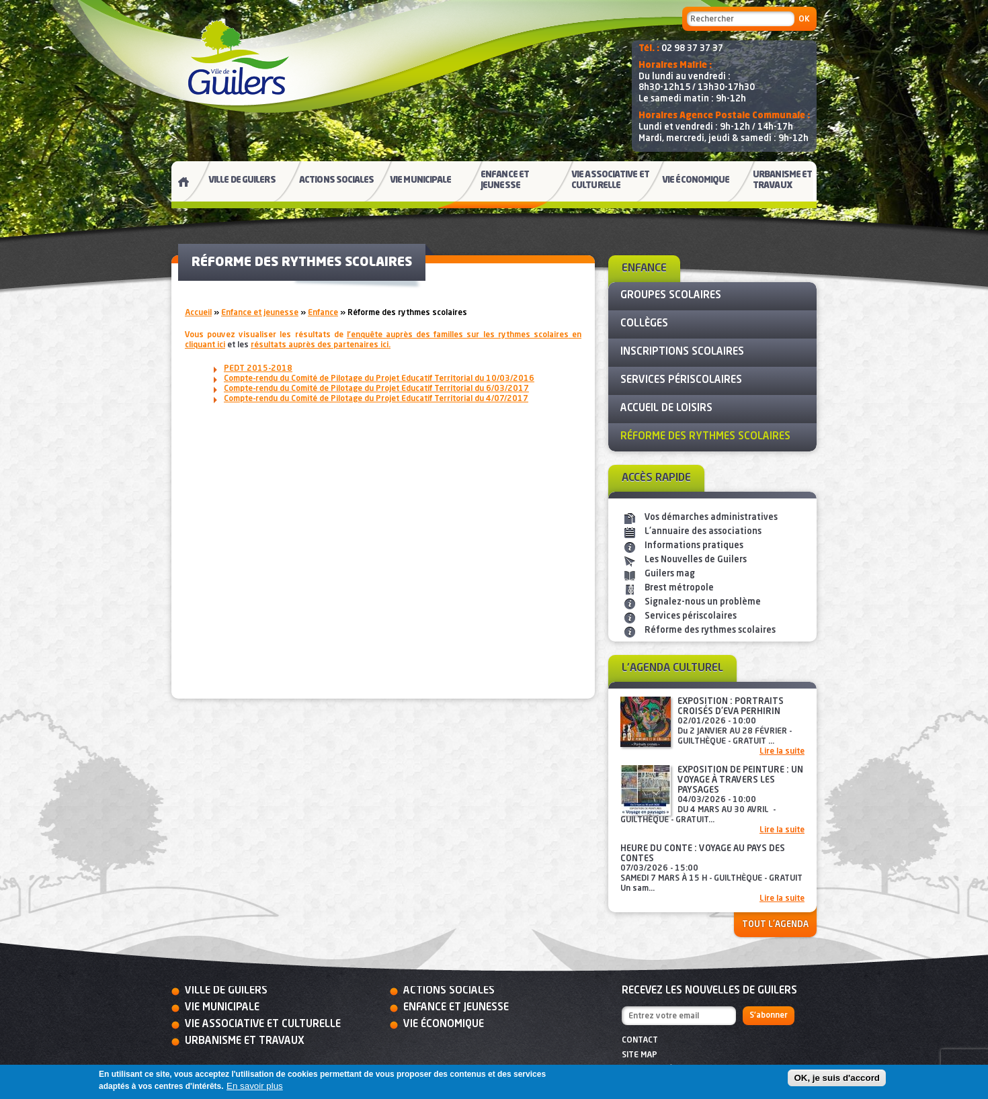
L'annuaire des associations (703, 531)
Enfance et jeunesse (259, 313)
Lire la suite (782, 752)
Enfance (323, 313)
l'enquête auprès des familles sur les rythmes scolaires (458, 335)
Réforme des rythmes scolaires (710, 630)
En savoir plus (255, 1086)
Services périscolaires (691, 616)
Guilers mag (670, 574)
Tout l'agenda (775, 924)
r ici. (320, 345)
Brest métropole (679, 588)
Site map (639, 1055)
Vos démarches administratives (711, 517)
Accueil (198, 313)
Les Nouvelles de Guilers (696, 560)
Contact (640, 1041)
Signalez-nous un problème (703, 602)
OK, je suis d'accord (837, 1078)
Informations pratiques (694, 545)
